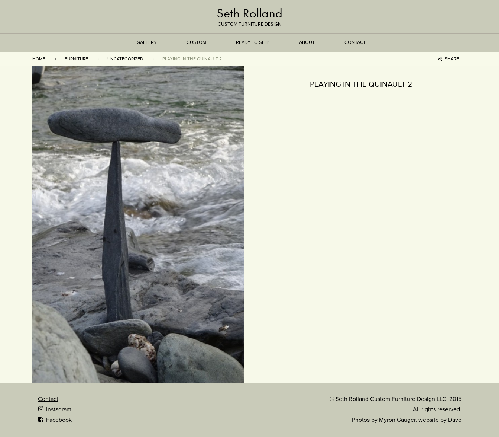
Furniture (76, 58)
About (307, 42)
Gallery (147, 42)
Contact (355, 42)
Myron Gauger (397, 420)
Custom (196, 42)
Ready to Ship (252, 42)
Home (38, 58)
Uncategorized (125, 58)
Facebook (55, 420)
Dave (454, 420)
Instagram (54, 409)
